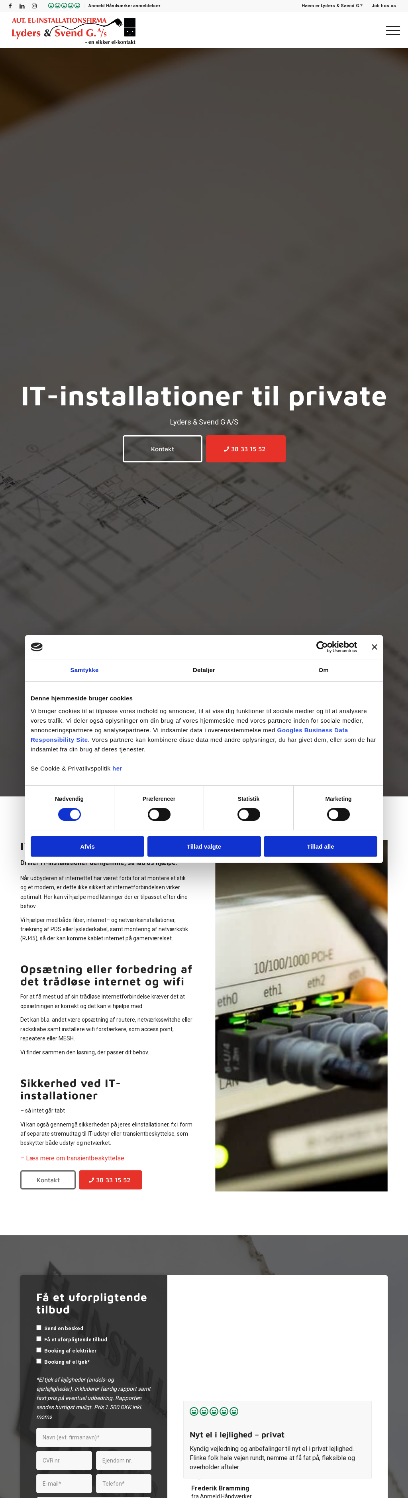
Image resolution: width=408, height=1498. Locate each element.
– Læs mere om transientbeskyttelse (72, 1158)
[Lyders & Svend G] (73, 30)
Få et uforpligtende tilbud (75, 1340)
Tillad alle (320, 846)
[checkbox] (38, 1327)
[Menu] (390, 30)
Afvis (87, 846)
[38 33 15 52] (246, 448)
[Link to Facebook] (10, 6)
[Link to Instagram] (34, 6)
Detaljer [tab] (204, 669)
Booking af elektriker (70, 1351)
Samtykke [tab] (85, 669)
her (117, 768)
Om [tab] (323, 669)
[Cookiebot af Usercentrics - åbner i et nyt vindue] (322, 647)
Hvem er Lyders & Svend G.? (332, 5)
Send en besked (63, 1328)
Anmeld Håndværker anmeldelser (124, 5)
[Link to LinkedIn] (22, 6)
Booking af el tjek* (67, 1362)
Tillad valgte (204, 846)
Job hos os (384, 5)
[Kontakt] (162, 448)
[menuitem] (62, 6)
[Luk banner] (374, 647)
